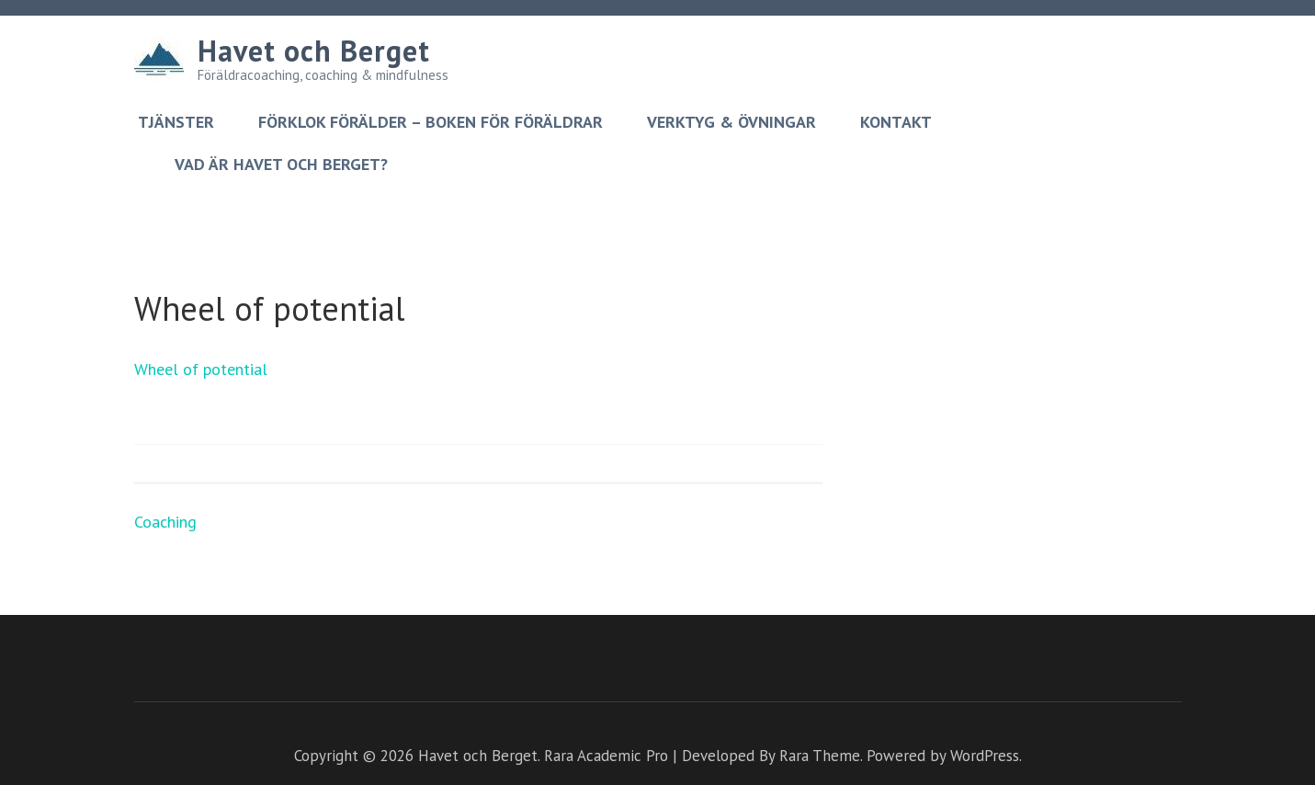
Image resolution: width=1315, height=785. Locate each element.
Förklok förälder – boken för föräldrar (430, 122)
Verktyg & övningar (731, 122)
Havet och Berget (314, 50)
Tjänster (176, 122)
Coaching (165, 521)
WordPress (984, 755)
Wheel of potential (200, 369)
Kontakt (896, 122)
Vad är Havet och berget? (281, 164)
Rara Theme (819, 755)
